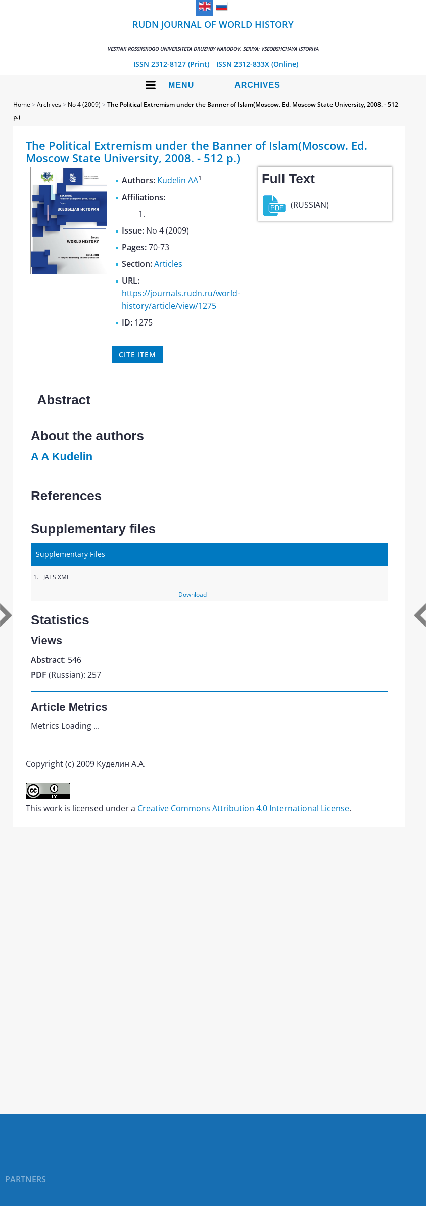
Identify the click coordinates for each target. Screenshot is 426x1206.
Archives (257, 85)
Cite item (137, 354)
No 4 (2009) (84, 104)
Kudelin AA (177, 180)
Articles (168, 263)
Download (192, 594)
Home (21, 104)
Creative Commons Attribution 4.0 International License (243, 808)
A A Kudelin (61, 456)
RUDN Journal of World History (213, 35)
